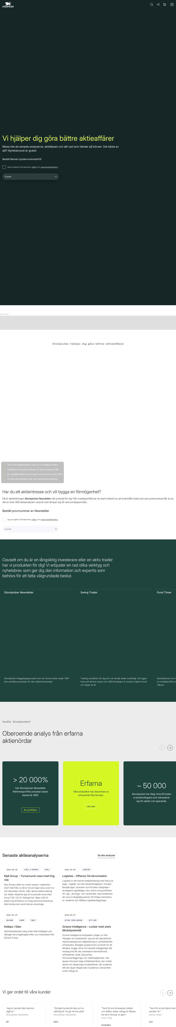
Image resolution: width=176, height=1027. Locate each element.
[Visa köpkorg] (164, 4)
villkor (34, 167)
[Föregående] (162, 748)
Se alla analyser (106, 855)
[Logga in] (158, 4)
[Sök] (151, 4)
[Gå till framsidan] (8, 4)
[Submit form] (55, 176)
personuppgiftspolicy (49, 167)
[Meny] (172, 4)
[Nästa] (170, 748)
